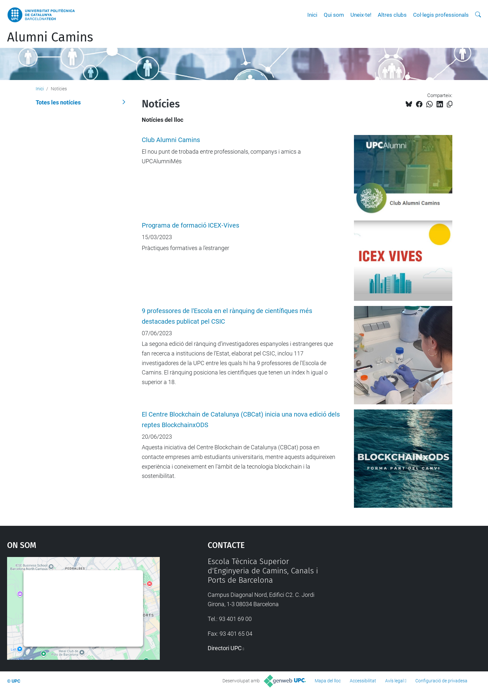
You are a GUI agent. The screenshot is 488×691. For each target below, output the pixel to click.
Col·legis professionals (441, 15)
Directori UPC (225, 648)
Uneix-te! (360, 15)
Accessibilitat (363, 680)
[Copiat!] (449, 104)
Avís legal (394, 680)
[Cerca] (478, 15)
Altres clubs (392, 15)
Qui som (334, 15)
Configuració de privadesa (441, 680)
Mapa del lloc (328, 680)
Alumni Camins (50, 37)
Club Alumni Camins (171, 140)
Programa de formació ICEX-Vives (190, 225)
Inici (312, 15)
